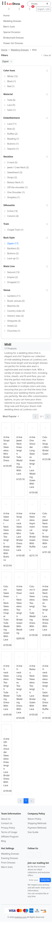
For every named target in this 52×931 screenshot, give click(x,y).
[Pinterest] (38, 855)
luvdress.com (20, 917)
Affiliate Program (10, 836)
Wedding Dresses (12, 21)
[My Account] (8, 9)
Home (6, 15)
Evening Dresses (9, 858)
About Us (6, 818)
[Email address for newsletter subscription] (34, 880)
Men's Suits (9, 26)
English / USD (44, 9)
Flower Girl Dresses (13, 43)
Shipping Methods (37, 823)
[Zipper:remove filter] (11, 61)
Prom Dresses (8, 862)
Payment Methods (37, 827)
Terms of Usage (9, 832)
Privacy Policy (8, 827)
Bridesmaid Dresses (13, 37)
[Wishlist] (19, 9)
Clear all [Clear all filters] (46, 55)
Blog (3, 841)
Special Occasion (11, 32)
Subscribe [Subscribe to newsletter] (45, 880)
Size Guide (33, 832)
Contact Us (6, 823)
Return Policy (34, 818)
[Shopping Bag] (29, 9)
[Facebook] (31, 855)
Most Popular (10, 416)
